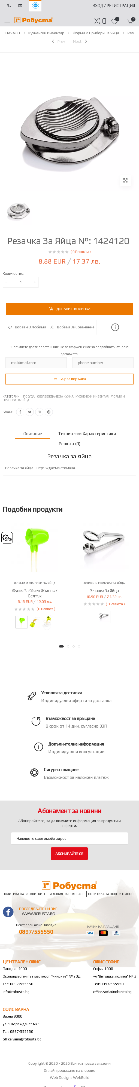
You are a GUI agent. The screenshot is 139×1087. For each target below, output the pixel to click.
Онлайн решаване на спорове (69, 1070)
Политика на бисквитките (24, 894)
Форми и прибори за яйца (96, 33)
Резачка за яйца (104, 590)
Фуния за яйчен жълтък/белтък (34, 593)
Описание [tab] (32, 433)
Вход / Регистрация (113, 5)
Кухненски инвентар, (93, 396)
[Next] (80, 41)
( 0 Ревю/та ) (81, 252)
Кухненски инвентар (46, 33)
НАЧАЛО (12, 33)
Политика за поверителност (111, 894)
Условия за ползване (67, 894)
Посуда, (30, 396)
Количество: (13, 273)
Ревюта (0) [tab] (69, 443)
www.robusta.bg (38, 913)
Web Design (60, 1077)
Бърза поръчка (73, 379)
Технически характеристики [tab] (87, 433)
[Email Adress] (69, 838)
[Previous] (58, 41)
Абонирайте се (69, 853)
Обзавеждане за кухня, (56, 396)
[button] (104, 21)
